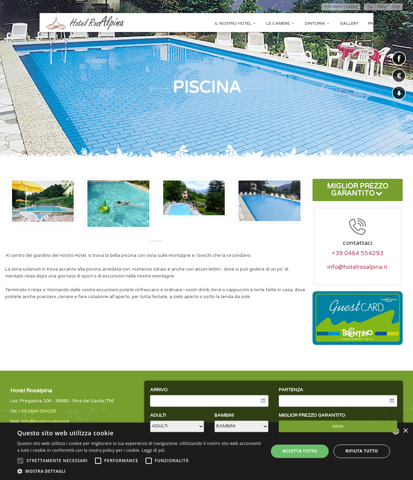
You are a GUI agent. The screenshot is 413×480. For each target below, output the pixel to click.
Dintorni (318, 23)
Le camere (281, 23)
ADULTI (158, 415)
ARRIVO (159, 390)
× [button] (405, 431)
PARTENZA (291, 390)
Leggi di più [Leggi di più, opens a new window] (153, 450)
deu (382, 6)
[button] (139, 471)
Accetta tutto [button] (300, 451)
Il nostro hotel (236, 23)
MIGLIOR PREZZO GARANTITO (357, 190)
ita (369, 6)
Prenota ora (383, 23)
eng (396, 6)
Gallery (349, 23)
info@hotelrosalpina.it (357, 267)
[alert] (206, 451)
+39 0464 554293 (341, 6)
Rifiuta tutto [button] (362, 451)
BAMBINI (224, 415)
